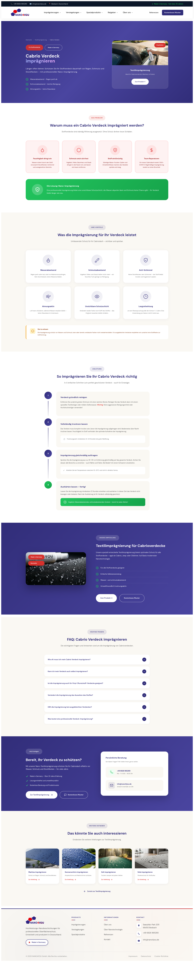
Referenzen (153, 12)
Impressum (133, 958)
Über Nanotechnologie (113, 931)
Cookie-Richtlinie (161, 958)
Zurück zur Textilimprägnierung (97, 893)
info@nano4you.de (39, 4)
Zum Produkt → (140, 82)
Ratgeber (113, 12)
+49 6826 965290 (20, 4)
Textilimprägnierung (41, 40)
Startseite (29, 40)
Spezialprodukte (94, 12)
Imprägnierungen (52, 12)
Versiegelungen (74, 12)
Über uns (128, 12)
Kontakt (107, 941)
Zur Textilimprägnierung (41, 796)
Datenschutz (146, 958)
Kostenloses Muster (172, 12)
